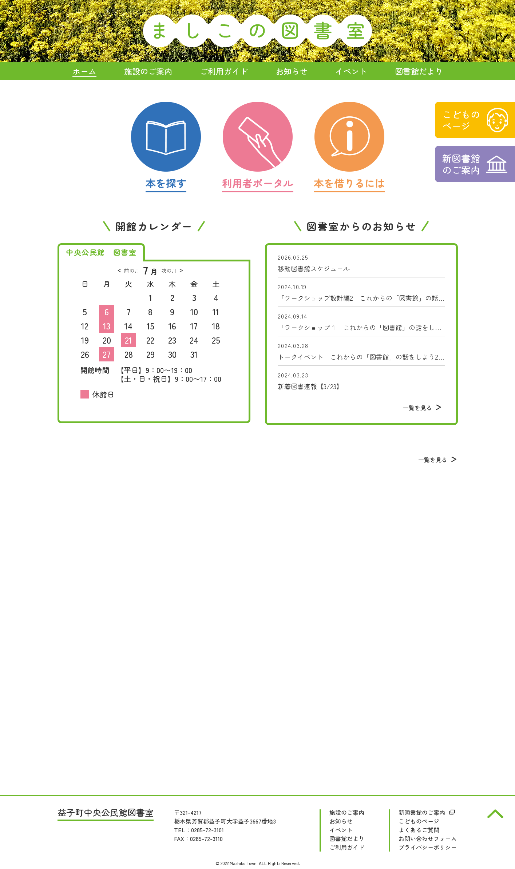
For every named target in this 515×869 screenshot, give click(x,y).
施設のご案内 (346, 812)
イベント (341, 829)
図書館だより (346, 838)
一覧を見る (417, 407)
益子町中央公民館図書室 (106, 813)
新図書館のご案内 (422, 812)
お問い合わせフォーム (428, 838)
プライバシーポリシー (428, 847)
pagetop (495, 813)
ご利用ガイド (346, 847)
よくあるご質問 (419, 829)
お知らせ (341, 821)
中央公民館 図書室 (101, 252)
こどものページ (419, 821)
